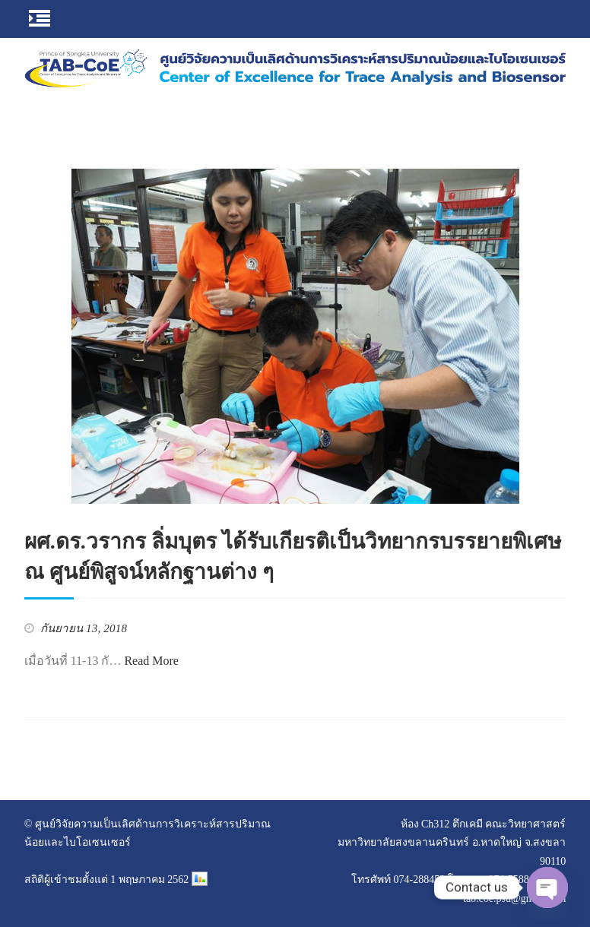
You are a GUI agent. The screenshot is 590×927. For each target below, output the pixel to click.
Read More (151, 660)
